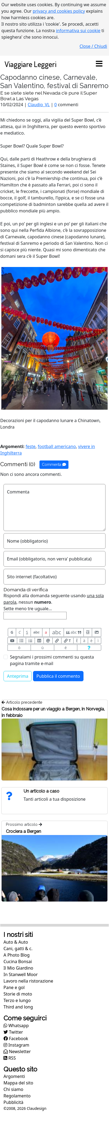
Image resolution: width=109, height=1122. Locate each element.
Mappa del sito (18, 1083)
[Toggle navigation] (99, 64)
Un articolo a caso (41, 791)
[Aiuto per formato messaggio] (89, 648)
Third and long (18, 1007)
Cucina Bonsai (17, 961)
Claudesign (36, 1108)
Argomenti (14, 1076)
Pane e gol (14, 987)
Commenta (54, 464)
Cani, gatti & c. (17, 948)
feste (30, 446)
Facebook (15, 1038)
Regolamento (17, 1096)
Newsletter (17, 1051)
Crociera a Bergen (23, 831)
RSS (9, 1058)
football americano (57, 446)
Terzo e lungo (17, 1000)
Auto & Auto (15, 942)
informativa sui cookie (78, 31)
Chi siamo (13, 1089)
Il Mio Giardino (18, 968)
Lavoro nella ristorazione (28, 981)
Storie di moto (17, 994)
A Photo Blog (16, 955)
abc (36, 632)
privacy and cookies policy (59, 11)
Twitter (13, 1032)
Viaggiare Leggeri (30, 64)
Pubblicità (13, 1102)
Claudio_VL (39, 105)
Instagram (16, 1045)
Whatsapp (16, 1025)
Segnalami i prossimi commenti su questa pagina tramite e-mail (52, 660)
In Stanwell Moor (20, 974)
